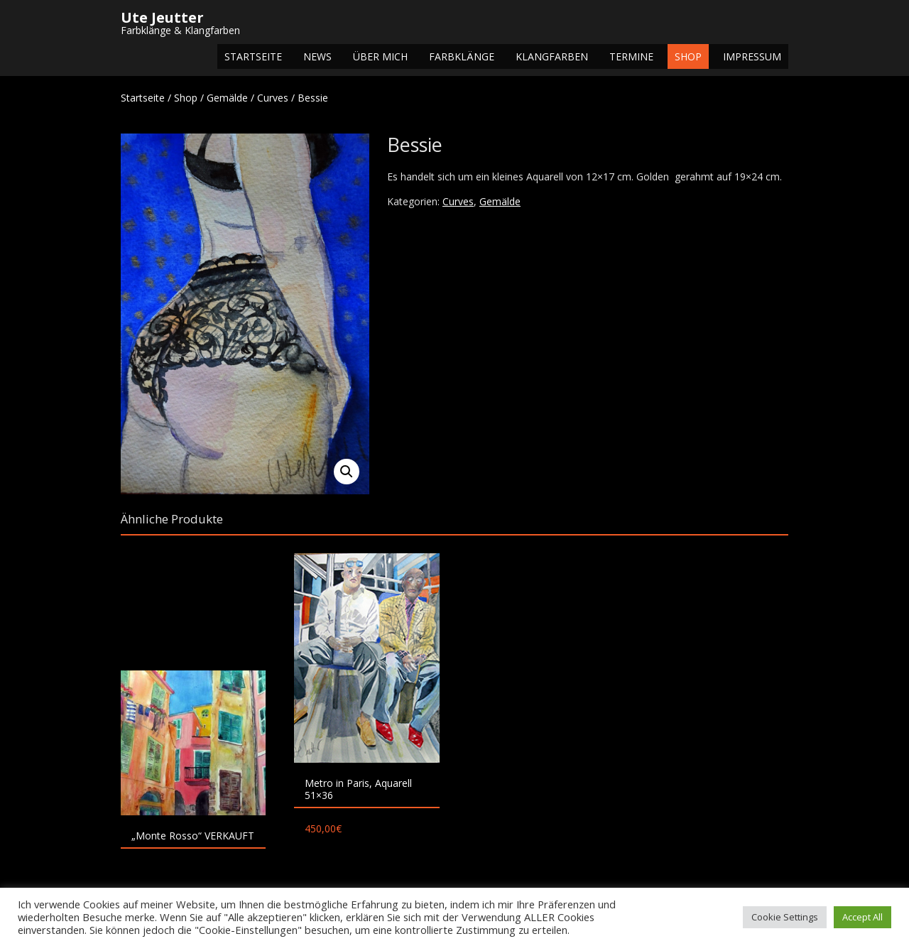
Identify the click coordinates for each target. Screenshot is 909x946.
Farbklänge (461, 56)
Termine (631, 56)
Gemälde (227, 97)
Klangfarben (552, 56)
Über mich (380, 56)
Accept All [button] (862, 916)
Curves (272, 97)
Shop (688, 56)
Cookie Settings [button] (784, 916)
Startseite (253, 56)
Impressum (752, 56)
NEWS (317, 56)
